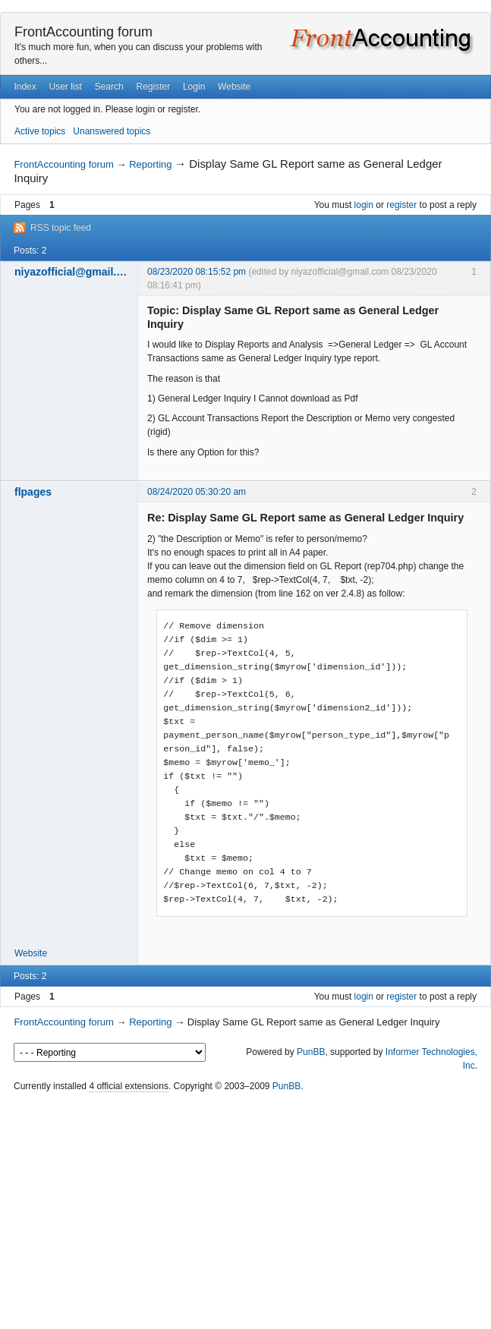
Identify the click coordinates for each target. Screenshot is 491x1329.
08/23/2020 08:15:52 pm (196, 271)
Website (234, 86)
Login (194, 86)
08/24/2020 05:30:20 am (196, 492)
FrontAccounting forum (83, 31)
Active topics (39, 131)
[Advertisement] (245, 1211)
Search (109, 86)
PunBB (311, 1052)
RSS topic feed (60, 227)
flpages (33, 492)
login (363, 205)
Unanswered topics (111, 131)
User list (65, 86)
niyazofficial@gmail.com (71, 272)
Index (25, 86)
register (401, 205)
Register (153, 86)
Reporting (150, 164)
